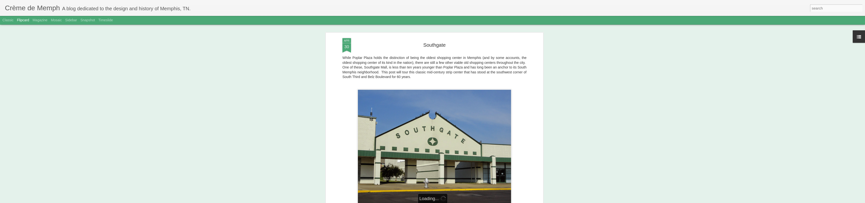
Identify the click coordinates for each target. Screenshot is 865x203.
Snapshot (88, 20)
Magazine (40, 20)
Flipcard (23, 20)
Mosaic (56, 20)
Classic (8, 20)
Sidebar (71, 20)
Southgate (434, 45)
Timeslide (105, 20)
